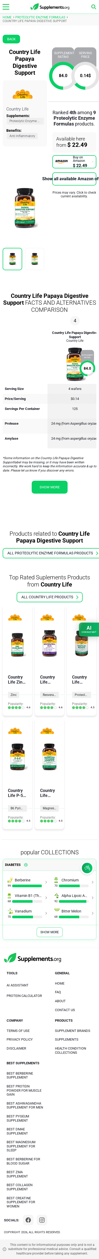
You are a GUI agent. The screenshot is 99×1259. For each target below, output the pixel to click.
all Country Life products (49, 597)
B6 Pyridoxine (19, 808)
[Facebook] (28, 1220)
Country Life (17, 109)
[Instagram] (42, 1220)
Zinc (14, 695)
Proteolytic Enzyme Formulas (27, 121)
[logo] (50, 6)
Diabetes (13, 865)
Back (11, 39)
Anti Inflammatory (22, 136)
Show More (49, 932)
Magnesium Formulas (51, 808)
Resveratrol (51, 695)
